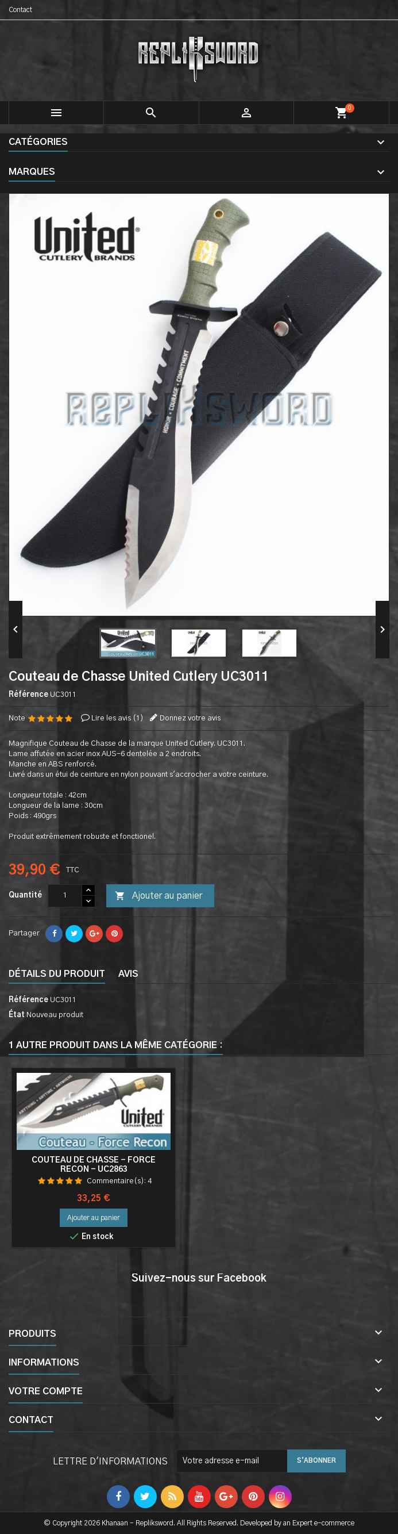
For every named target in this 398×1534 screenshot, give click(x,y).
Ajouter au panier (158, 896)
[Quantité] (65, 895)
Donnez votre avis (190, 718)
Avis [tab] (128, 974)
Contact (20, 9)
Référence (28, 695)
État (17, 1015)
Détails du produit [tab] (57, 974)
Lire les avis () (117, 718)
